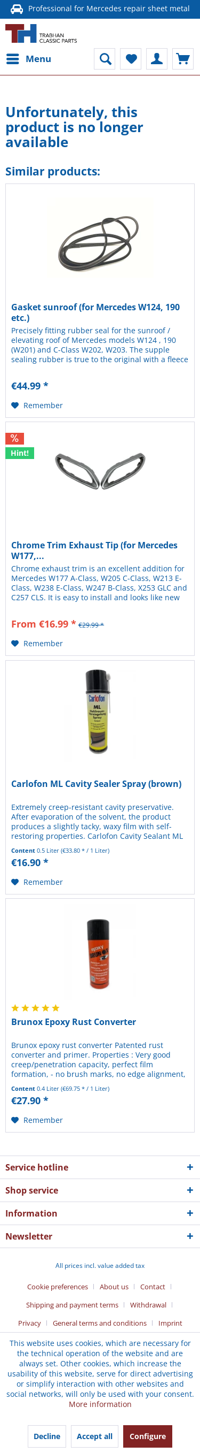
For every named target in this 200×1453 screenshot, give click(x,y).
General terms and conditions (100, 1323)
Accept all (95, 1436)
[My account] (156, 59)
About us (114, 1286)
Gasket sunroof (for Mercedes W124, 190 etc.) (95, 312)
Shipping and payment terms (72, 1305)
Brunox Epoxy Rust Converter (73, 1022)
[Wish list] (130, 59)
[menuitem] (28, 59)
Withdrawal (148, 1305)
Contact (152, 1286)
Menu (28, 57)
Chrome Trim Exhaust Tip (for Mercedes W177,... (94, 550)
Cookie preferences (57, 1286)
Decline (47, 1436)
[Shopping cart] (183, 59)
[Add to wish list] (37, 405)
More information (100, 1404)
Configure (148, 1436)
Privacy (29, 1323)
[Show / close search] (104, 59)
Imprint (170, 1323)
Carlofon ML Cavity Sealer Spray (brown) (96, 784)
